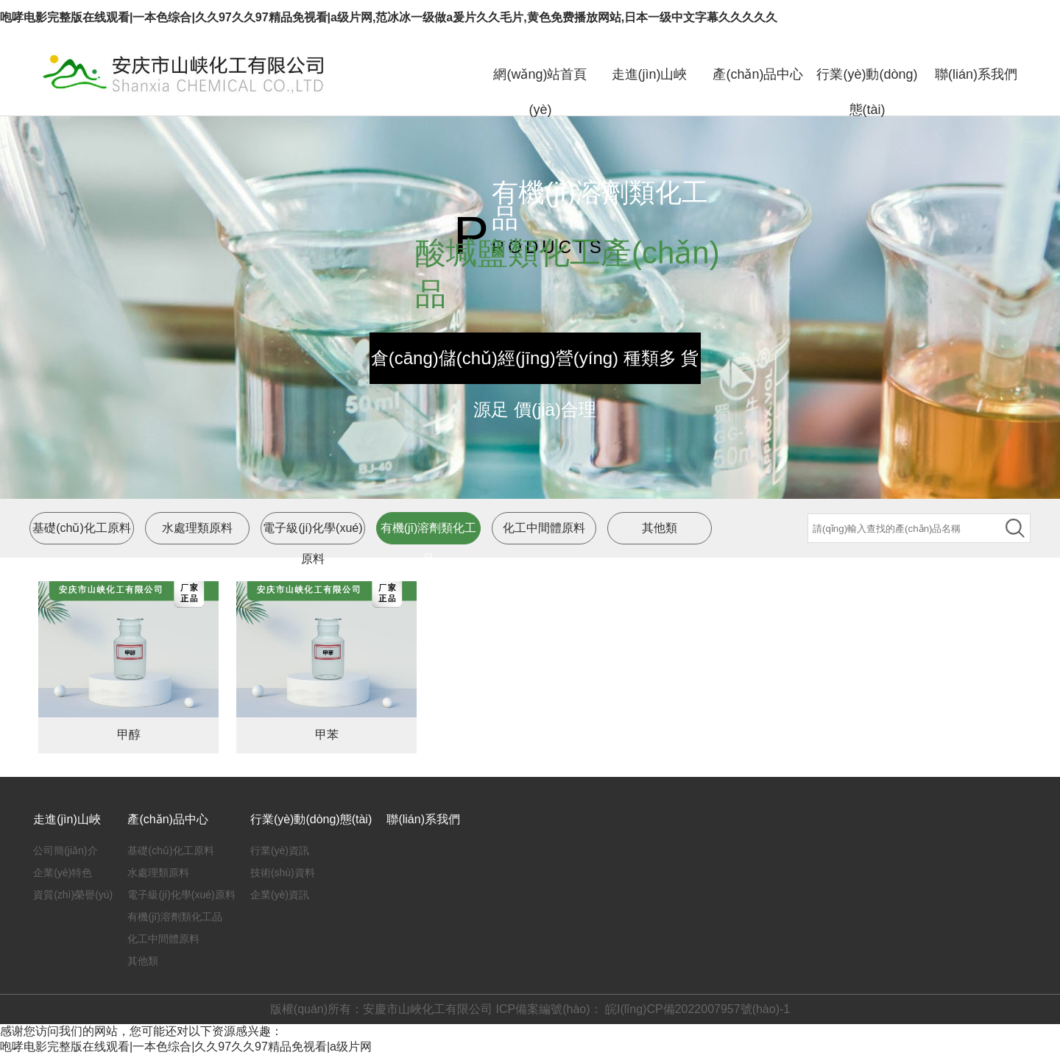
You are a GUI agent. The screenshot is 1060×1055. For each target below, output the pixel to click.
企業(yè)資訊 (279, 895)
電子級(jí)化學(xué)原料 (181, 895)
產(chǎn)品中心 (758, 74)
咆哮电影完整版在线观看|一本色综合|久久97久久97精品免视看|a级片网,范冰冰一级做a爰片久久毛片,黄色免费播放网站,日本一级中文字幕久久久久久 (388, 17)
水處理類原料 (197, 528)
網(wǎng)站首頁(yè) (540, 92)
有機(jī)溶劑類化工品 (174, 917)
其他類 (659, 528)
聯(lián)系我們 (976, 74)
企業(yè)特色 (62, 872)
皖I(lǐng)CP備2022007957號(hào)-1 (696, 1009)
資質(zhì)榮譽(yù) (73, 895)
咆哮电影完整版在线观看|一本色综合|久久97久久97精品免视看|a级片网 (186, 1046)
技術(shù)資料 (282, 872)
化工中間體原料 (544, 528)
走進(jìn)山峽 (650, 74)
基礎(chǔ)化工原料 (81, 528)
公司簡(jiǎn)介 (65, 850)
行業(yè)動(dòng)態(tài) (866, 92)
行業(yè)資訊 (279, 850)
